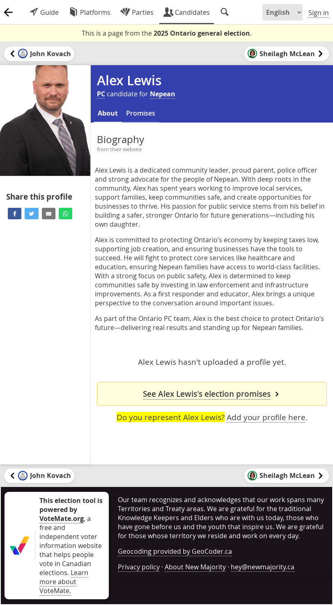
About (108, 113)
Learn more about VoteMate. (63, 581)
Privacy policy (139, 566)
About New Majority (195, 566)
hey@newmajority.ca (262, 566)
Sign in (318, 12)
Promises (140, 113)
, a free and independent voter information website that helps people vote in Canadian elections (71, 536)
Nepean (162, 93)
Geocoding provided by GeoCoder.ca (175, 551)
